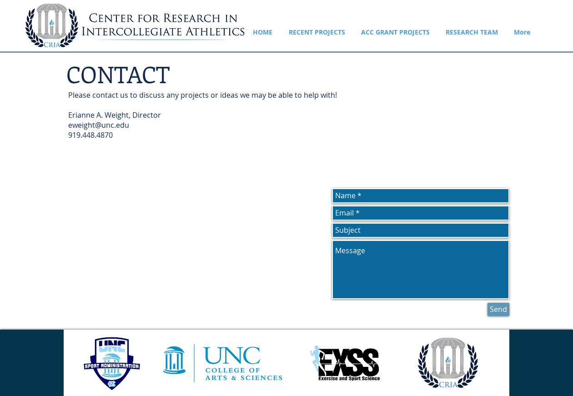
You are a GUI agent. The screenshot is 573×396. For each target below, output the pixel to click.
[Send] (498, 309)
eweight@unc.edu (98, 125)
